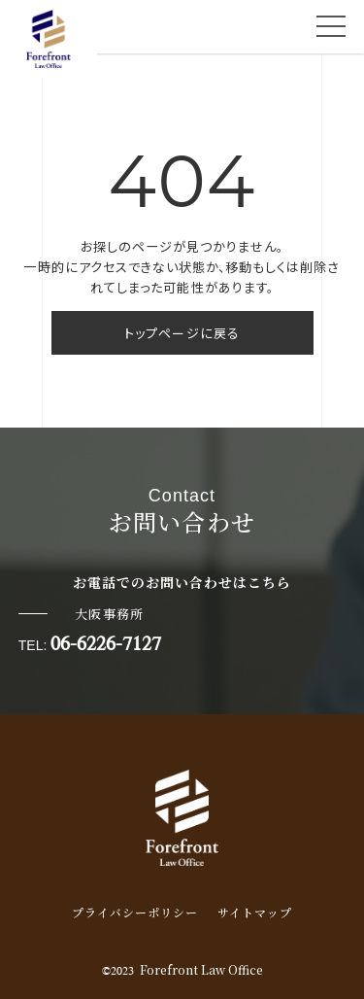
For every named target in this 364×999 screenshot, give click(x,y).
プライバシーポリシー (135, 912)
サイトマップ (254, 912)
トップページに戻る (181, 333)
